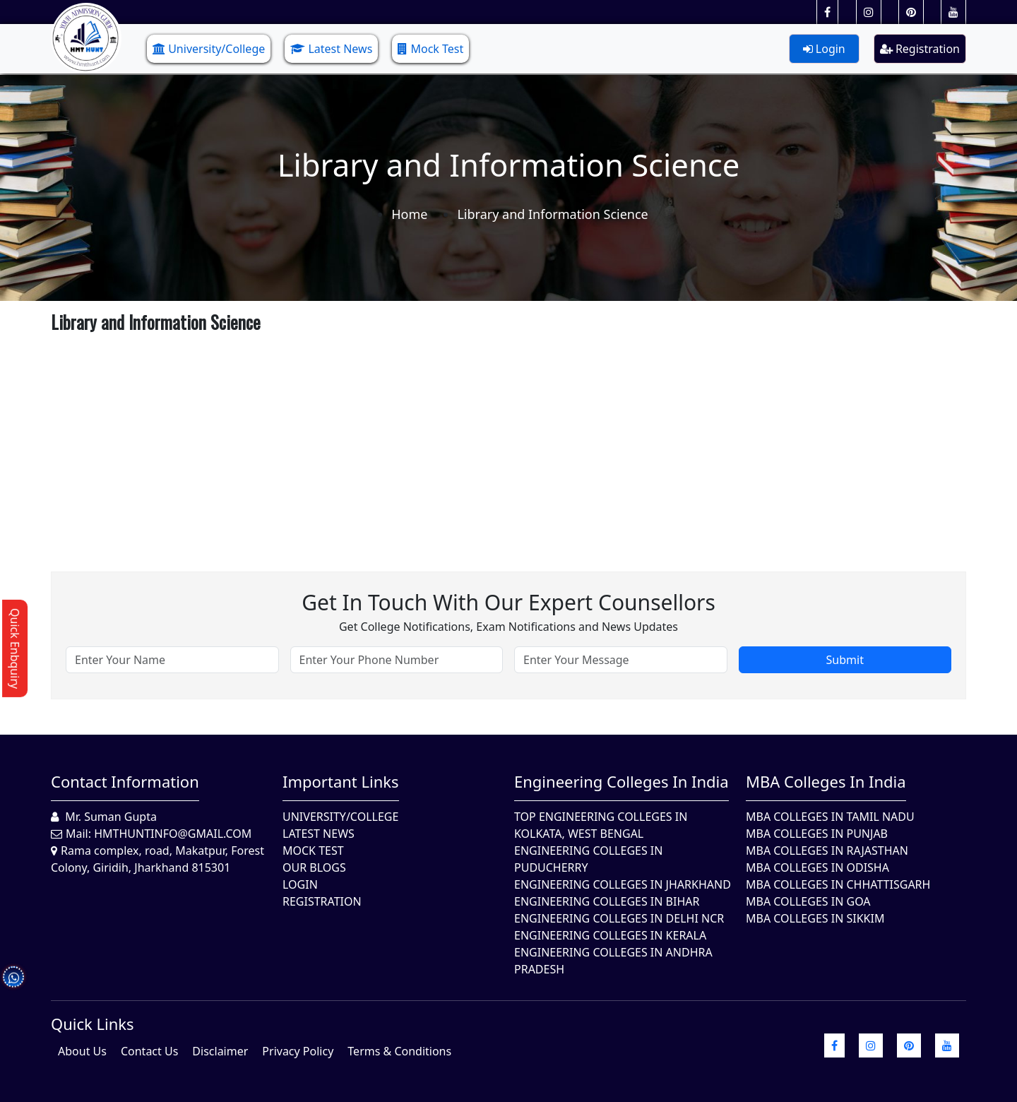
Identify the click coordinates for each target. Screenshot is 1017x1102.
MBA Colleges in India (826, 781)
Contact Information (125, 781)
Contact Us (149, 1051)
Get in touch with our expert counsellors (508, 602)
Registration (920, 49)
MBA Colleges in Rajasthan (827, 850)
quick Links (92, 1023)
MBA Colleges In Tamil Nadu (830, 816)
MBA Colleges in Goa (808, 901)
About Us (82, 1051)
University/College (209, 49)
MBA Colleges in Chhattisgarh (838, 884)
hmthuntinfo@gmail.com (172, 833)
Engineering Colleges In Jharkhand (622, 884)
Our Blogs (314, 867)
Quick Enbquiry (15, 648)
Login (824, 49)
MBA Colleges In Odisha (817, 867)
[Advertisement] (474, 437)
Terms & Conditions (399, 1051)
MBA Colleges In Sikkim (815, 918)
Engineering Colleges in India (621, 781)
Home (409, 214)
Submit (845, 660)
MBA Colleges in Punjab (817, 833)
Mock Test (430, 49)
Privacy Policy (297, 1051)
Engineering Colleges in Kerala (610, 935)
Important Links (340, 781)
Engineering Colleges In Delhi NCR (619, 918)
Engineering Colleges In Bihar (606, 901)
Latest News (331, 49)
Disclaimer (220, 1051)
